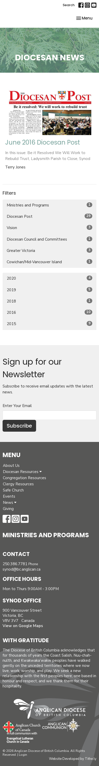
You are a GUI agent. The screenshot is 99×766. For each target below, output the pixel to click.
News (9, 502)
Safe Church (13, 490)
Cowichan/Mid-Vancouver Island (49, 261)
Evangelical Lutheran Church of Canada (20, 737)
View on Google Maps (23, 625)
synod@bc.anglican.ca (21, 569)
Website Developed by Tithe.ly (72, 759)
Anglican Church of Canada (22, 726)
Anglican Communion (61, 725)
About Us (11, 465)
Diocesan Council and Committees (49, 239)
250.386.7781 (15, 563)
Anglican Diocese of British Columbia (52, 709)
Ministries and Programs (49, 205)
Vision (49, 227)
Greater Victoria (49, 250)
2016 (49, 312)
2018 (49, 301)
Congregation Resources (24, 477)
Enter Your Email (17, 405)
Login (23, 755)
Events (9, 496)
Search (69, 5)
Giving (8, 508)
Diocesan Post (49, 216)
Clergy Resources (18, 484)
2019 (49, 289)
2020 (49, 278)
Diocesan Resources (22, 471)
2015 (49, 323)
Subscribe (19, 425)
